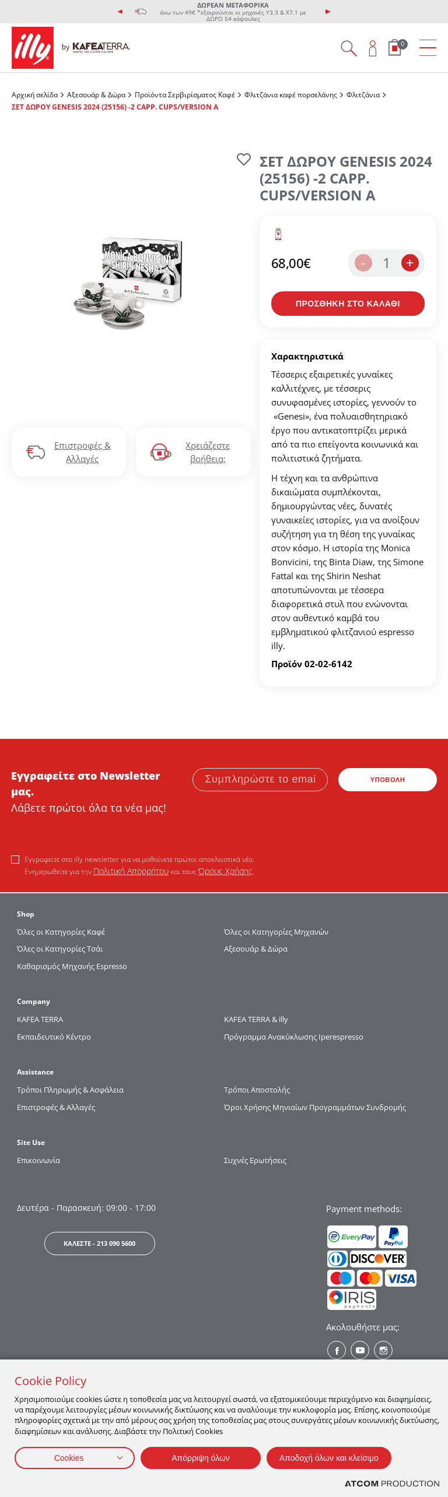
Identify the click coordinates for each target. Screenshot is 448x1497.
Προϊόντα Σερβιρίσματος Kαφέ (185, 95)
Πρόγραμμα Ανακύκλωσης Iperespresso (293, 1036)
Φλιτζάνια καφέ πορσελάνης (290, 95)
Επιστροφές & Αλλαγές (56, 1107)
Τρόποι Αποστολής (257, 1089)
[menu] (427, 48)
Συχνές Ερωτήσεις (255, 1160)
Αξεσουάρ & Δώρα (96, 95)
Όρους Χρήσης (225, 870)
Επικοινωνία (38, 1160)
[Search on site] (349, 48)
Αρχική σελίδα (35, 95)
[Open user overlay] (373, 48)
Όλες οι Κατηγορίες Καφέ (61, 932)
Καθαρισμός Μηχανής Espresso (72, 966)
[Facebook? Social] (336, 1350)
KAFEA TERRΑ (40, 1019)
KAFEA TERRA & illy (256, 1019)
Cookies (69, 1458)
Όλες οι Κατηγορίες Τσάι (60, 948)
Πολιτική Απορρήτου (131, 870)
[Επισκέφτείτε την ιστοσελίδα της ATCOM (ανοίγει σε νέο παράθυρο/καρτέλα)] (392, 1484)
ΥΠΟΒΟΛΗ (387, 779)
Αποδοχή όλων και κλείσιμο (329, 1458)
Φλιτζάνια (363, 95)
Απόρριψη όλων (201, 1458)
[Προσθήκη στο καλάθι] (348, 303)
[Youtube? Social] (360, 1350)
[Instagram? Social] (383, 1350)
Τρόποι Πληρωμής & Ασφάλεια (70, 1089)
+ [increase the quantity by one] (409, 262)
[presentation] (120, 11)
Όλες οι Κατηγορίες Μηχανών (276, 932)
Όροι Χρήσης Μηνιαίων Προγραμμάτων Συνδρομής (316, 1107)
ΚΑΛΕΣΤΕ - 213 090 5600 (99, 1243)
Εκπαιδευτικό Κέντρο (54, 1036)
